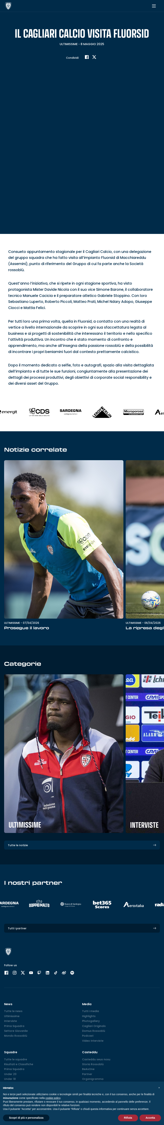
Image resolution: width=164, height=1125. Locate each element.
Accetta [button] (150, 1117)
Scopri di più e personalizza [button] (26, 1117)
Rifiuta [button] (128, 1117)
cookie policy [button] (52, 1097)
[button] (159, 1088)
